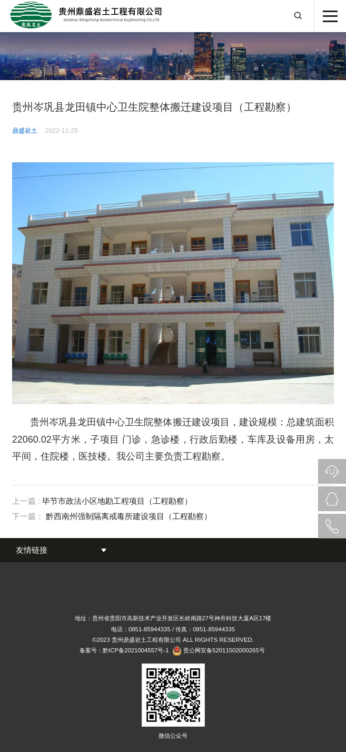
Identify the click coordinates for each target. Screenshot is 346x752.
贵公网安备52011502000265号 (224, 650)
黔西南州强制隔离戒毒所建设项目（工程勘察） (129, 516)
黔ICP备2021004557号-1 (136, 650)
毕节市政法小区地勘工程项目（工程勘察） (117, 500)
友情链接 (31, 549)
